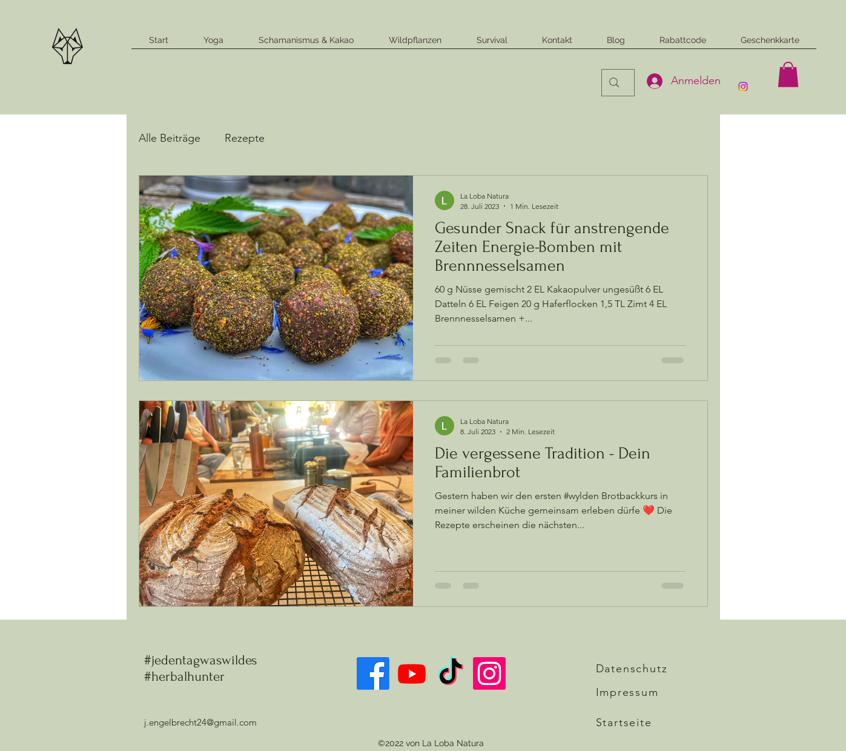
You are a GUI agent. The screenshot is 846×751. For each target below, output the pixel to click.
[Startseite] (639, 722)
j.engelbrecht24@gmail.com (200, 722)
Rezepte (245, 138)
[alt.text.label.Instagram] (743, 87)
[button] (788, 74)
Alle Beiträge (169, 138)
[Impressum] (639, 692)
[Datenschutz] (636, 669)
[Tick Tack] (450, 673)
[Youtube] (411, 673)
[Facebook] (373, 673)
